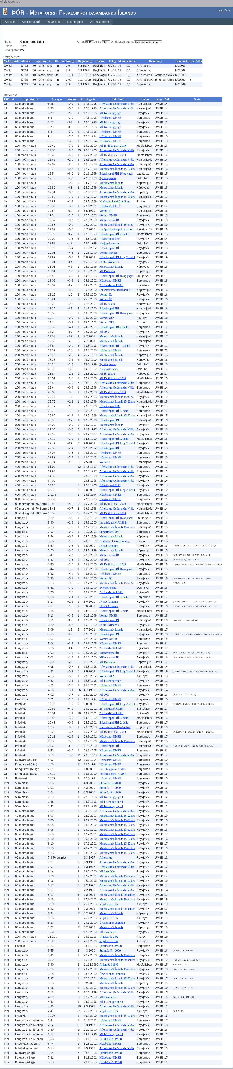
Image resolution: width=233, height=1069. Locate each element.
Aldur (121, 61)
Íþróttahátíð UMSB (110, 946)
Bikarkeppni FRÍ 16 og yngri (116, 173)
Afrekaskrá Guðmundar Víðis (116, 103)
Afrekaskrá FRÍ (31, 21)
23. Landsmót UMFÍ (111, 285)
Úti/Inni (60, 61)
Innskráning (224, 10)
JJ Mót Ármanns (109, 262)
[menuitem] (9, 22)
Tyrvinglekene (107, 178)
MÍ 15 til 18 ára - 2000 (112, 145)
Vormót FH (105, 210)
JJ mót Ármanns (108, 545)
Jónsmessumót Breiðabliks (114, 290)
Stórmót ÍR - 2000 (110, 783)
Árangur (71, 61)
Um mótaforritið (99, 21)
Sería (197, 99)
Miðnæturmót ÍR (109, 220)
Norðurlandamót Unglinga (114, 201)
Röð (192, 61)
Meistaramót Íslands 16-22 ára (117, 815)
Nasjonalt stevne (109, 243)
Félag (112, 61)
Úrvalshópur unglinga (112, 922)
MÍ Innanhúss (107, 871)
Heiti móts (155, 61)
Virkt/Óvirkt (12, 61)
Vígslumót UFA (108, 904)
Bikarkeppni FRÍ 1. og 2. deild (117, 257)
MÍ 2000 (104, 331)
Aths (199, 61)
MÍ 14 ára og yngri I (111, 797)
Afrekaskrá (105, 857)
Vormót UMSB (108, 215)
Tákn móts (181, 61)
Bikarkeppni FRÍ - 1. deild (114, 345)
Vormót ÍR (105, 294)
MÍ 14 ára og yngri (110, 113)
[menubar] (56, 22)
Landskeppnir (75, 21)
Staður (100, 61)
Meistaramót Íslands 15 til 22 (116, 224)
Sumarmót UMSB (110, 531)
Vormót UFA (106, 317)
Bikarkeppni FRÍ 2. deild (113, 234)
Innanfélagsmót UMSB (112, 522)
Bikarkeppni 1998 (109, 238)
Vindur (131, 61)
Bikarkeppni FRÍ (109, 248)
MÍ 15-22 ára (107, 271)
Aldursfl (26, 61)
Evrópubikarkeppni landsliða (116, 229)
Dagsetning (85, 61)
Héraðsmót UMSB (110, 117)
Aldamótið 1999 (108, 964)
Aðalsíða (10, 21)
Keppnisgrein (43, 61)
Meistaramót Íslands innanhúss (117, 894)
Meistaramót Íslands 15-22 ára (117, 169)
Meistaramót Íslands (111, 183)
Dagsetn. (91, 99)
